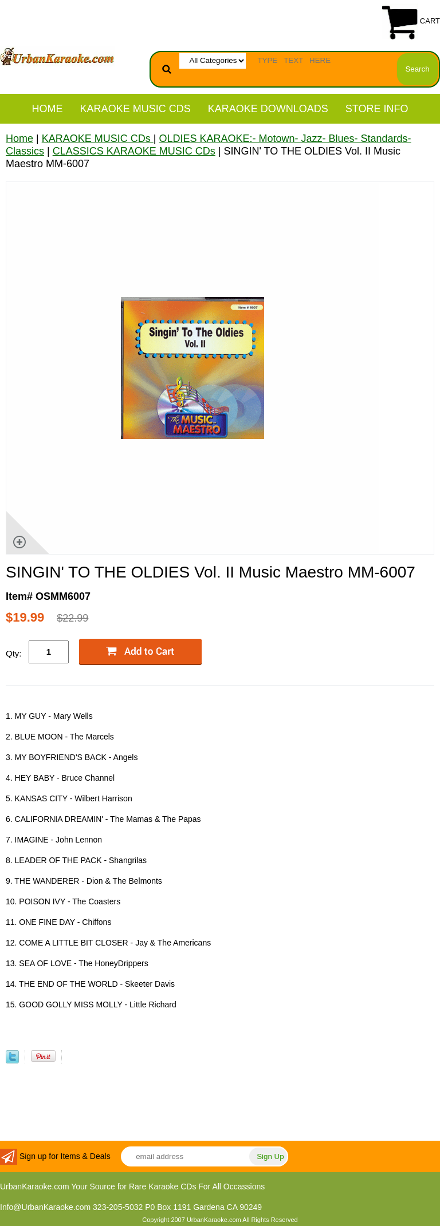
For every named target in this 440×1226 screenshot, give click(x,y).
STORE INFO (376, 108)
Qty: (14, 653)
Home (47, 108)
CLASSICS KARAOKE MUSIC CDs (134, 151)
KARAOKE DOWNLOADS (268, 108)
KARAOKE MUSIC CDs (135, 108)
